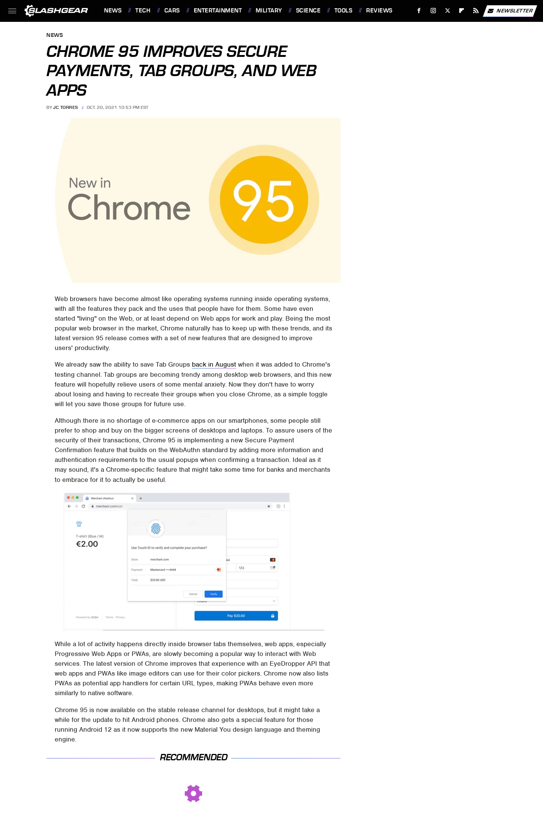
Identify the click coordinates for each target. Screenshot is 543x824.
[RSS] (476, 11)
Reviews (379, 10)
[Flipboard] (461, 11)
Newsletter (510, 11)
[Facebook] (419, 11)
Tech (142, 10)
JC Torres (65, 107)
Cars (172, 10)
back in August (214, 364)
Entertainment (218, 10)
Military (269, 10)
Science (308, 10)
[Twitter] (447, 11)
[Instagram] (433, 11)
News (112, 10)
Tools (343, 10)
